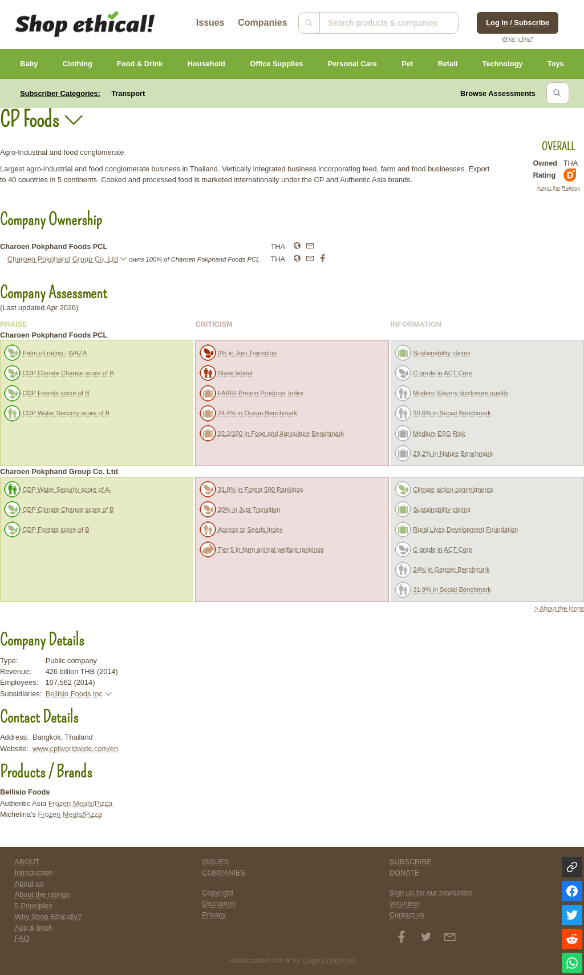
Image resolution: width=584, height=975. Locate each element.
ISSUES (215, 861)
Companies (262, 22)
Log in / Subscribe (517, 22)
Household (206, 63)
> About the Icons (559, 608)
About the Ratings (558, 187)
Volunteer (405, 903)
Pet (407, 63)
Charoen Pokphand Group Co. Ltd (62, 259)
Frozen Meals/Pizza (80, 803)
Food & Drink (140, 63)
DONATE (404, 872)
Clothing (77, 63)
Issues (210, 22)
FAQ (22, 938)
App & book (33, 927)
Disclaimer (219, 903)
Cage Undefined (328, 960)
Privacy (214, 914)
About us (29, 883)
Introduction (34, 872)
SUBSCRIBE (411, 861)
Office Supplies (276, 63)
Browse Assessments (498, 93)
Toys (556, 63)
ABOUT (27, 861)
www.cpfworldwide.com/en (75, 748)
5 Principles (33, 905)
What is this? (517, 38)
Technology (502, 63)
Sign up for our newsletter (431, 892)
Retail (447, 63)
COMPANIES (223, 872)
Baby (29, 63)
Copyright (217, 892)
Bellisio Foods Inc (74, 693)
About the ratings (42, 894)
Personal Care (352, 63)
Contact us (407, 914)
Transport (128, 93)
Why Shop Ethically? (48, 916)
